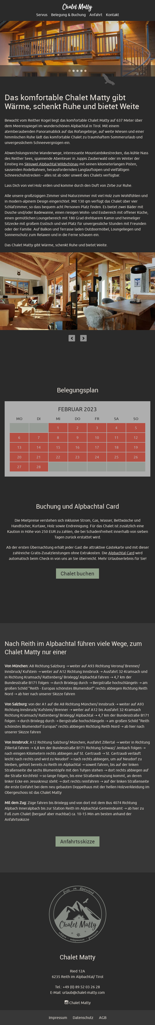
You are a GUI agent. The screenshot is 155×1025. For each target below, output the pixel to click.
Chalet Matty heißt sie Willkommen (74, 71)
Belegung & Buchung (68, 15)
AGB (102, 1017)
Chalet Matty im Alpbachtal (70, 71)
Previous (71, 338)
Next (83, 338)
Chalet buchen (77, 573)
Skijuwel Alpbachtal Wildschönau (51, 164)
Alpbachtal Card (121, 553)
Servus (41, 15)
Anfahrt (95, 15)
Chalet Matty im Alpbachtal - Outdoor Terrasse (81, 71)
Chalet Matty (80, 1003)
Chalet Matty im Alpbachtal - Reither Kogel (85, 71)
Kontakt (112, 15)
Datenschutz (83, 1017)
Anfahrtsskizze (77, 841)
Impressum (58, 1017)
